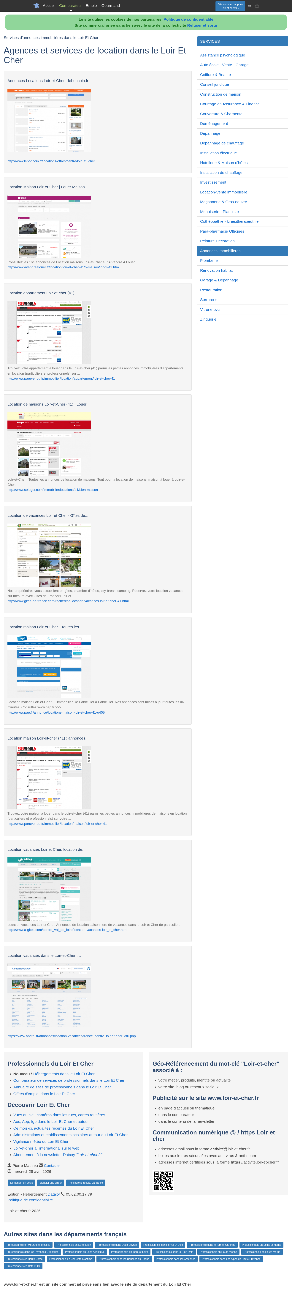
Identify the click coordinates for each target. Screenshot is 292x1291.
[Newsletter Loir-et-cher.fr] (249, 5)
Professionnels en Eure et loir (74, 1244)
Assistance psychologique (222, 55)
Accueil (49, 5)
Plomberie (209, 260)
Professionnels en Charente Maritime (70, 1258)
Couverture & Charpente (221, 114)
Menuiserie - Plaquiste (219, 211)
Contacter (52, 1165)
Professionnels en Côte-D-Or (23, 1266)
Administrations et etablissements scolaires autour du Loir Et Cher (70, 1135)
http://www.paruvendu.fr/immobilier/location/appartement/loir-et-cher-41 (61, 378)
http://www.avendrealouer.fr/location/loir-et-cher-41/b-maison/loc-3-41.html (63, 267)
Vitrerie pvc (210, 309)
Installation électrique (218, 153)
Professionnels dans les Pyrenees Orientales (32, 1251)
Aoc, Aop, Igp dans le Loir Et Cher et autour (51, 1121)
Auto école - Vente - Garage (224, 65)
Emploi (92, 5)
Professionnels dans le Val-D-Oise (163, 1244)
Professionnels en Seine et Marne (261, 1244)
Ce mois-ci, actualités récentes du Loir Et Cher (53, 1128)
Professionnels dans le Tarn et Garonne (212, 1244)
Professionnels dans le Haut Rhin (174, 1251)
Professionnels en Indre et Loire (129, 1251)
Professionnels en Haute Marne (262, 1251)
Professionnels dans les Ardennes (175, 1258)
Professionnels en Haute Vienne (218, 1251)
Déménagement (214, 123)
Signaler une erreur (50, 1182)
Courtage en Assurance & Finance (230, 104)
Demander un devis (21, 1182)
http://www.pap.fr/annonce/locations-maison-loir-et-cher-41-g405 (56, 712)
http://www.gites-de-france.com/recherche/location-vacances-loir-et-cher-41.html (68, 601)
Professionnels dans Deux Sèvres (117, 1244)
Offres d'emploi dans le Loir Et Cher (44, 1094)
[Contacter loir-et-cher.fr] (257, 5)
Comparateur (70, 5)
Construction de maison (220, 94)
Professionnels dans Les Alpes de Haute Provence (231, 1258)
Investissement (213, 182)
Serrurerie (209, 299)
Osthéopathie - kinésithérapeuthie (229, 221)
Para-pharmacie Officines (222, 231)
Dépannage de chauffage (222, 143)
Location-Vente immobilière (223, 192)
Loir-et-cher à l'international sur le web (46, 1148)
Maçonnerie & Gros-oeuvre (223, 202)
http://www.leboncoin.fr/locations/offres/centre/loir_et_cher (51, 161)
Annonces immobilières (220, 251)
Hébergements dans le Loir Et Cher (64, 1074)
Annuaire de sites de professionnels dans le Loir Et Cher (62, 1087)
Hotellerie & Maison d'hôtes (224, 162)
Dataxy (54, 1194)
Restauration (211, 290)
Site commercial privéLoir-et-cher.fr (230, 6)
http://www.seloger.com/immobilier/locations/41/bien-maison (52, 490)
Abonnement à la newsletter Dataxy (57, 1155)
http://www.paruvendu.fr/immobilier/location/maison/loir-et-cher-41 (57, 824)
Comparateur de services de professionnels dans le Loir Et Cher (68, 1080)
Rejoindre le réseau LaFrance (86, 1182)
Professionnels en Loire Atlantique (84, 1251)
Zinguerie (208, 319)
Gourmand (110, 5)
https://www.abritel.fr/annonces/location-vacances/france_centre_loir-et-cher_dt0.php (71, 1036)
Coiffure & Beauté (215, 74)
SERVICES (210, 41)
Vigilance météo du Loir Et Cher (41, 1141)
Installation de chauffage (221, 172)
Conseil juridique (214, 84)
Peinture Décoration (217, 241)
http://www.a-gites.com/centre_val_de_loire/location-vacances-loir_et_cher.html (67, 930)
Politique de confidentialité (188, 19)
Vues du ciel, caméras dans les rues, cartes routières (59, 1115)
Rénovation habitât (216, 270)
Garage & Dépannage (219, 280)
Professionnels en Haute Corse (25, 1258)
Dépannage (210, 133)
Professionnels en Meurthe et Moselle (28, 1244)
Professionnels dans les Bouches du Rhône (124, 1258)
